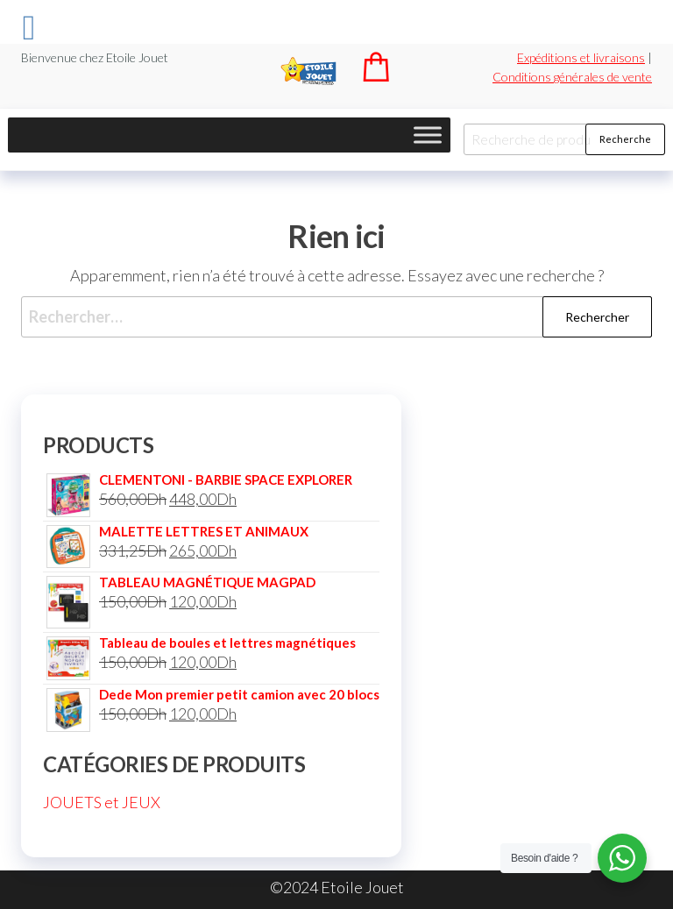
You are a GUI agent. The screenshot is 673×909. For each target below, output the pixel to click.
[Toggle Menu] (428, 134)
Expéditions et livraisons (581, 57)
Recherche (625, 139)
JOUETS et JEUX (101, 802)
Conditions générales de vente (572, 76)
